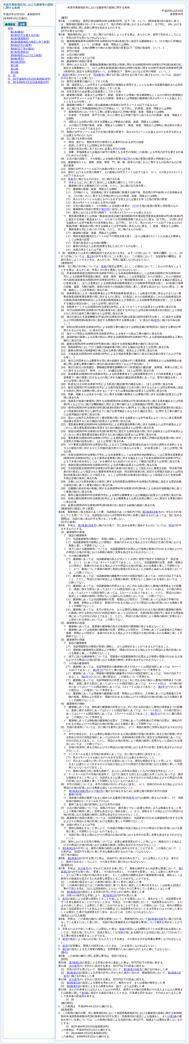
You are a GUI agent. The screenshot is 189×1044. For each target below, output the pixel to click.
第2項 (65, 949)
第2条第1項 (69, 848)
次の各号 (83, 868)
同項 (176, 74)
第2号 (99, 791)
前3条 (85, 992)
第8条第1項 (73, 982)
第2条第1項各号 (151, 511)
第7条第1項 (75, 962)
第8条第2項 (73, 986)
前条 (103, 266)
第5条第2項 (73, 891)
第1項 (90, 256)
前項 (65, 74)
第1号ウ (97, 669)
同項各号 (98, 74)
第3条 (173, 1016)
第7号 (126, 158)
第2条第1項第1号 (78, 791)
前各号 (72, 179)
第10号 (105, 209)
